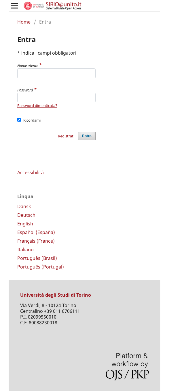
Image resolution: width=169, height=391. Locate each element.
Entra (87, 136)
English (25, 224)
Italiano (25, 249)
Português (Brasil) (37, 258)
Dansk (24, 206)
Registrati (66, 136)
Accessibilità (30, 172)
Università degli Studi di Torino (55, 295)
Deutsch (26, 215)
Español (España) (36, 232)
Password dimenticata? (37, 105)
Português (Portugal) (40, 267)
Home (24, 22)
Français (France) (36, 241)
